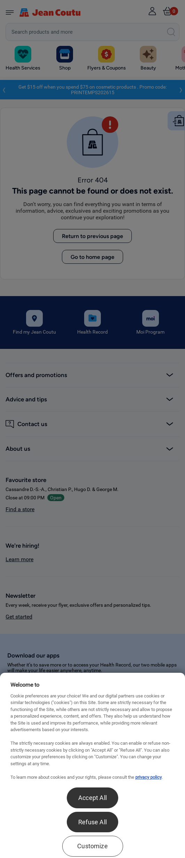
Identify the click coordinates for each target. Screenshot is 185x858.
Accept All (92, 797)
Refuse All (92, 822)
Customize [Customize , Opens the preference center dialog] (92, 846)
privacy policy (148, 777)
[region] (92, 765)
